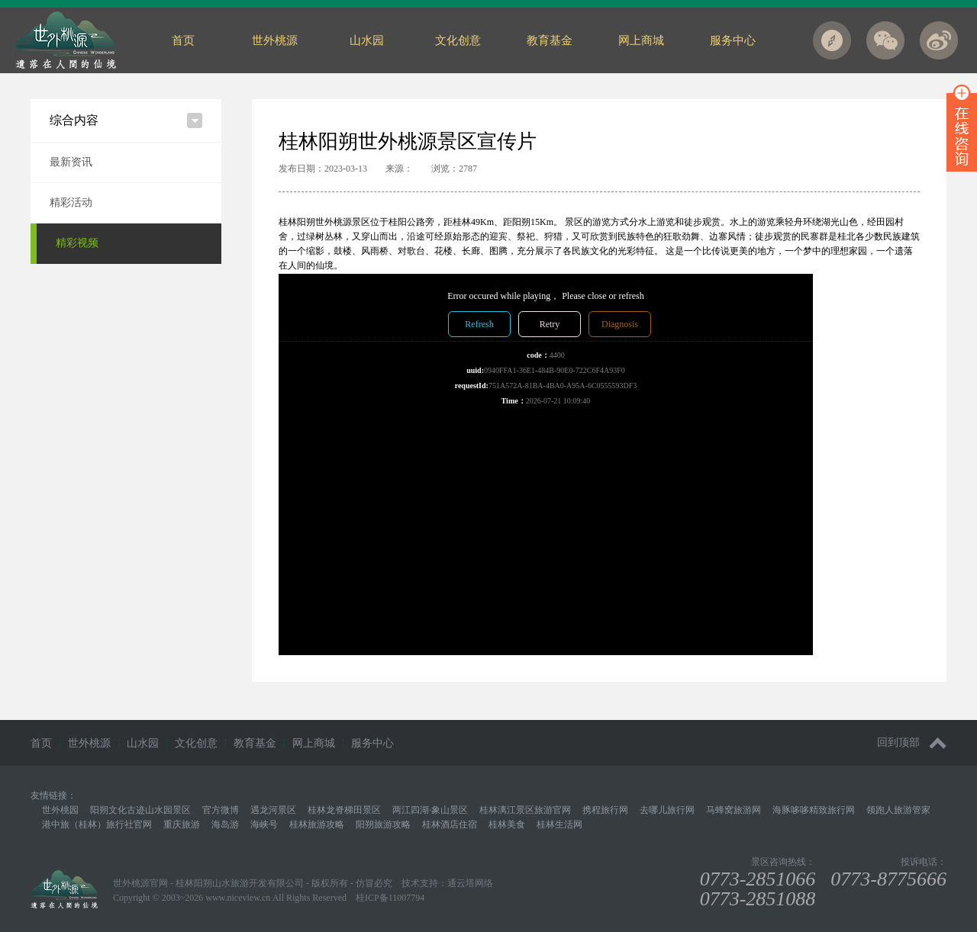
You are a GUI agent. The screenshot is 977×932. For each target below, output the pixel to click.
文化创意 (458, 40)
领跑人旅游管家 (898, 810)
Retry (550, 324)
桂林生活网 (559, 824)
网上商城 (641, 40)
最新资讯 (71, 162)
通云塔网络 (470, 883)
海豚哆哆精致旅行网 (813, 810)
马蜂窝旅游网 (733, 810)
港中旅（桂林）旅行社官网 (97, 824)
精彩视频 (77, 243)
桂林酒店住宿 (449, 824)
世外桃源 (275, 40)
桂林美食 (506, 824)
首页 (183, 40)
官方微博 (220, 810)
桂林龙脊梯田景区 (344, 810)
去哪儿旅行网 (667, 810)
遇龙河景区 (273, 810)
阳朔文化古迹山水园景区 (140, 810)
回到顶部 (911, 743)
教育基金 (549, 40)
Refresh (479, 324)
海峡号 (264, 824)
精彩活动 (71, 202)
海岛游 (225, 824)
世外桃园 (60, 810)
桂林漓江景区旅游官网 (525, 810)
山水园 (367, 40)
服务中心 (733, 40)
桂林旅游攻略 (316, 824)
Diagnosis (619, 324)
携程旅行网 (605, 810)
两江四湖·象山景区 (430, 810)
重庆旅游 (181, 824)
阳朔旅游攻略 (383, 824)
